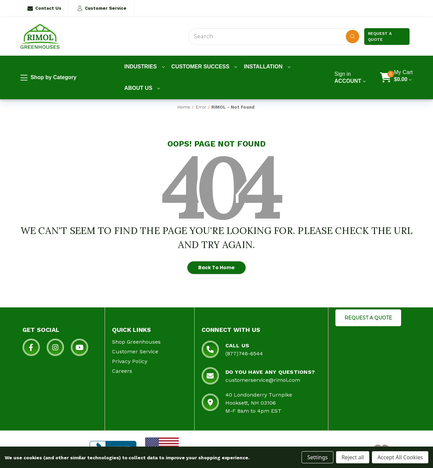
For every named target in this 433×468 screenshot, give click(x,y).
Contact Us (44, 8)
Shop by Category (48, 78)
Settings (317, 457)
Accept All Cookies (400, 457)
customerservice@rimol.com (262, 380)
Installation (267, 66)
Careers (122, 371)
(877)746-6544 (244, 353)
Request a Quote (380, 36)
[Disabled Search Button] (352, 36)
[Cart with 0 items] (403, 77)
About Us (142, 88)
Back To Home (216, 267)
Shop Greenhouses (136, 342)
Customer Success (204, 66)
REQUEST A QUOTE (368, 318)
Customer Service (101, 8)
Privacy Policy (129, 361)
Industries (144, 66)
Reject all (352, 457)
